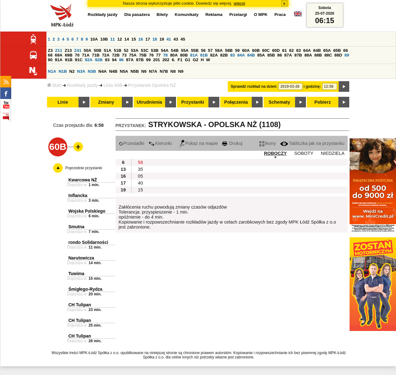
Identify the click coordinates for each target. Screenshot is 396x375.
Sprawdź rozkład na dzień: (254, 86)
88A (308, 55)
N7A (153, 71)
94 (114, 59)
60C (266, 50)
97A (129, 59)
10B (104, 39)
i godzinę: (312, 86)
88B (318, 55)
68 (50, 55)
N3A (81, 71)
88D (338, 55)
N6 (143, 71)
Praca (280, 14)
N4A (102, 71)
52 (126, 50)
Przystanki (192, 102)
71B (95, 55)
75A (132, 55)
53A (134, 50)
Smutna (76, 226)
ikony (267, 143)
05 (140, 176)
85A (261, 55)
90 (50, 59)
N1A (52, 71)
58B (228, 50)
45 (182, 39)
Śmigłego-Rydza (86, 289)
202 (165, 59)
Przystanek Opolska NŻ (152, 85)
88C (328, 55)
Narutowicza (81, 257)
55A (184, 50)
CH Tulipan (80, 304)
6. (173, 59)
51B (117, 50)
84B (251, 55)
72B (115, 55)
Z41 (77, 50)
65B (337, 50)
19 (162, 39)
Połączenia (236, 102)
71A (85, 55)
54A (164, 50)
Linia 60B (112, 85)
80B (184, 55)
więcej (239, 3)
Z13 (68, 50)
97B (140, 59)
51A (107, 50)
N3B (92, 71)
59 (237, 50)
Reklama (213, 14)
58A (218, 50)
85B (271, 55)
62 (291, 50)
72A (105, 55)
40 (140, 182)
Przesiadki (132, 143)
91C (78, 59)
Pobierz (322, 102)
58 (140, 162)
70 (77, 55)
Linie (62, 102)
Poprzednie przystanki (83, 168)
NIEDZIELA (333, 153)
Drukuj (232, 143)
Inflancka (78, 195)
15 (133, 39)
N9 (181, 71)
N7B (164, 71)
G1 (187, 59)
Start (54, 85)
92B (99, 59)
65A (327, 50)
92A (89, 59)
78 (165, 55)
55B (194, 50)
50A (87, 50)
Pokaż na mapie (198, 143)
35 (140, 169)
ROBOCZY (275, 153)
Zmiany (106, 102)
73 (124, 55)
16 (140, 39)
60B (256, 50)
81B (204, 55)
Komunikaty (186, 14)
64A (307, 50)
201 (156, 59)
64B (317, 50)
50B (97, 50)
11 (112, 39)
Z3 (50, 50)
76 (151, 55)
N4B (113, 71)
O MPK (261, 14)
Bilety (162, 14)
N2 (71, 71)
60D (275, 50)
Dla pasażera (137, 14)
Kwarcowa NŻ (83, 179)
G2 (195, 59)
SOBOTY (303, 153)
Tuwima (76, 273)
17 (148, 39)
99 (148, 59)
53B (154, 50)
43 (176, 39)
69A (58, 55)
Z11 (58, 50)
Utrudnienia (149, 102)
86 (279, 55)
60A (246, 50)
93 (107, 59)
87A (288, 55)
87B (298, 55)
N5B (135, 71)
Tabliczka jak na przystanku (312, 143)
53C (144, 50)
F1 (180, 59)
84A (241, 55)
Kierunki (160, 143)
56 (203, 50)
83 (232, 55)
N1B (63, 71)
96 (121, 59)
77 (158, 55)
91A (58, 59)
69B (68, 55)
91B (68, 59)
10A (94, 39)
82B (224, 55)
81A (194, 55)
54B (175, 50)
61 (284, 50)
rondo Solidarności (88, 242)
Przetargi (238, 14)
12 (119, 39)
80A (174, 55)
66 (345, 50)
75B (142, 55)
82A (214, 55)
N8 (173, 71)
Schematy (279, 102)
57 (210, 50)
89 (347, 55)
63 (298, 50)
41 (168, 39)
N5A (124, 71)
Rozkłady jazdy (82, 85)
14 (126, 39)
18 (154, 39)
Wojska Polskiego (87, 211)
